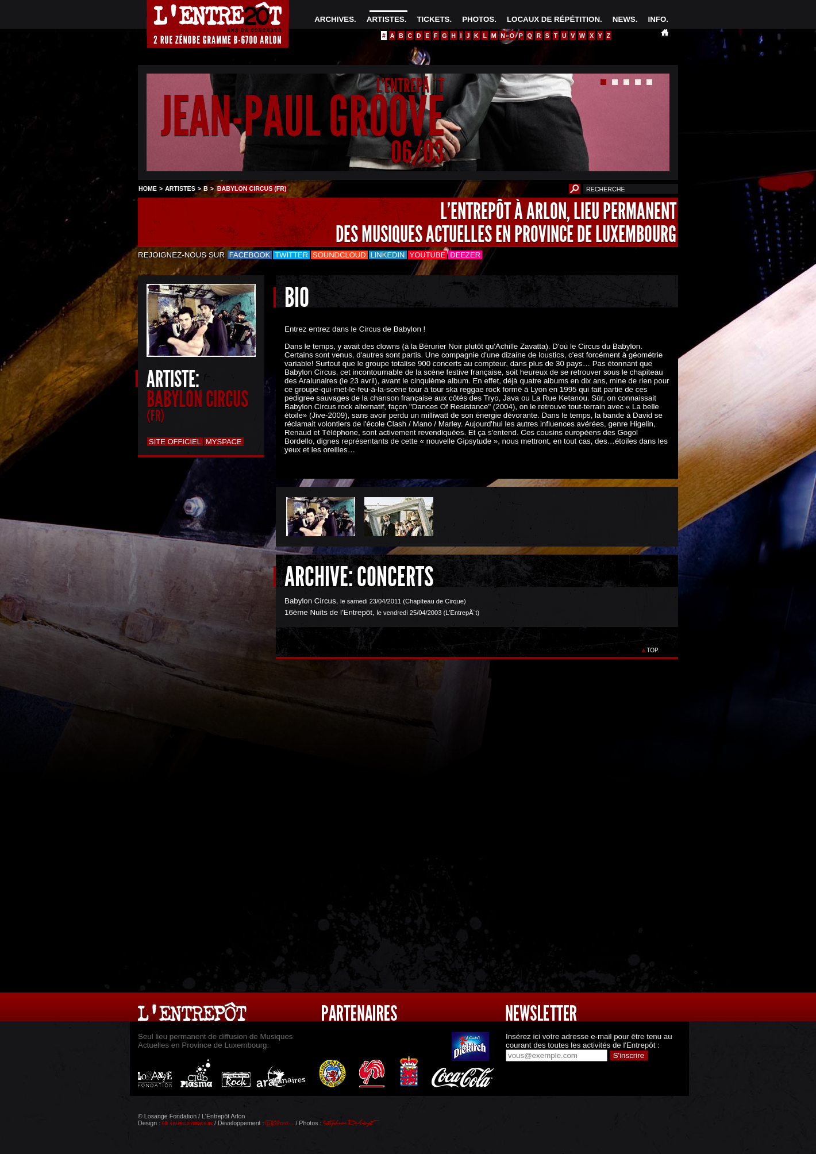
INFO (657, 19)
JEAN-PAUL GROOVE (302, 116)
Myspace (224, 441)
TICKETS (433, 19)
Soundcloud (339, 255)
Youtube (428, 255)
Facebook (250, 255)
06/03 (417, 152)
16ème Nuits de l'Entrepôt (328, 612)
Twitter (291, 255)
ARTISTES (386, 19)
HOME (147, 188)
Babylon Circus (310, 601)
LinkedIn (388, 255)
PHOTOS (478, 19)
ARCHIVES (334, 19)
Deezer (465, 255)
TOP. (653, 650)
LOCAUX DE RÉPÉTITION (553, 19)
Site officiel (175, 441)
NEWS (624, 19)
